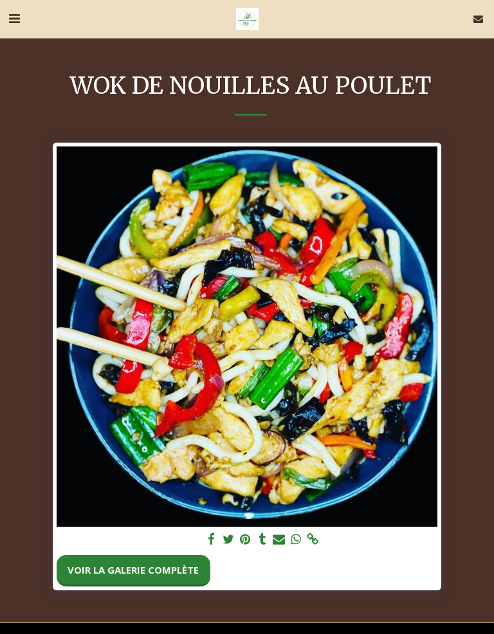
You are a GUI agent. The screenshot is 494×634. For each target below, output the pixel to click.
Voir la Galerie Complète (133, 569)
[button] (14, 18)
